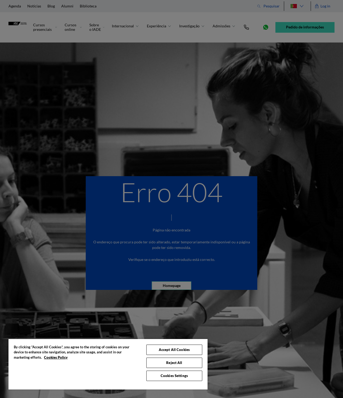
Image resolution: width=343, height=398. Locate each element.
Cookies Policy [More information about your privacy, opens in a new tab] (56, 357)
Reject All (174, 363)
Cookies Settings (174, 376)
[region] (108, 363)
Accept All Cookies (174, 350)
